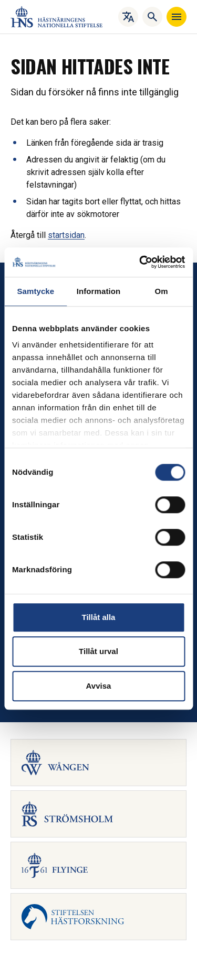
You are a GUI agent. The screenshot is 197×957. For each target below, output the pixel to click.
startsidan (66, 235)
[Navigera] (176, 17)
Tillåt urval (98, 651)
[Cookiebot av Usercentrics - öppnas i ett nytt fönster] (140, 262)
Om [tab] (161, 291)
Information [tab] (99, 291)
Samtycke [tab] (35, 291)
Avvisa (98, 685)
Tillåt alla (99, 617)
